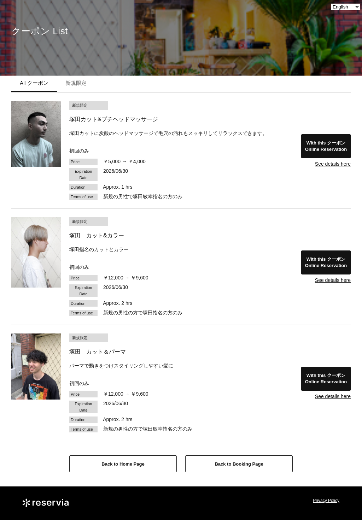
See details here (333, 164)
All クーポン (34, 83)
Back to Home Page (122, 464)
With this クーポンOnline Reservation (326, 146)
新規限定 (76, 83)
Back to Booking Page (239, 464)
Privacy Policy (326, 500)
